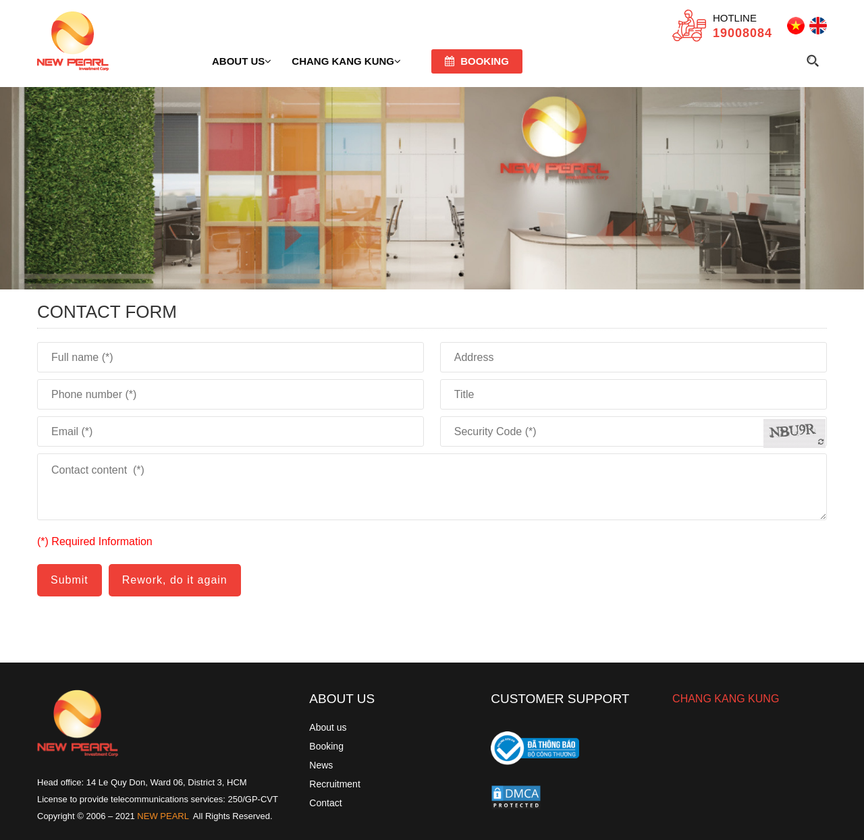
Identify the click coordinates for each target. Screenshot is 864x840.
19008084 (742, 33)
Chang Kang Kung (346, 61)
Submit (69, 580)
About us (241, 61)
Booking (477, 61)
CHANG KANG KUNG (725, 698)
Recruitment (334, 784)
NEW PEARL (163, 816)
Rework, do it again (174, 580)
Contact (325, 802)
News (321, 765)
